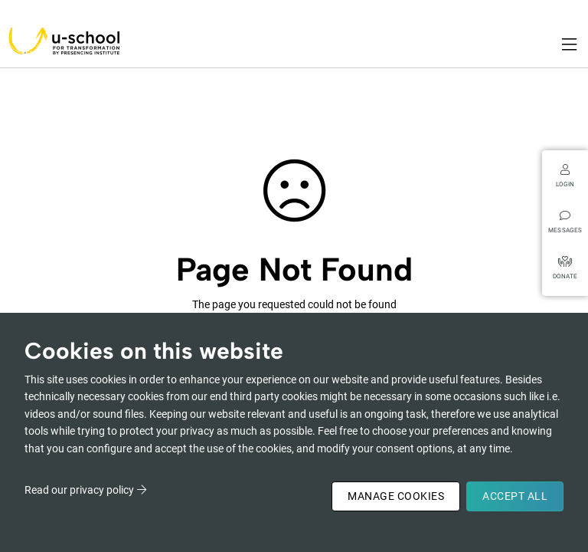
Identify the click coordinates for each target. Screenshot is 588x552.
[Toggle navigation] (570, 44)
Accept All (514, 496)
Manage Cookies (396, 496)
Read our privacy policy (79, 490)
